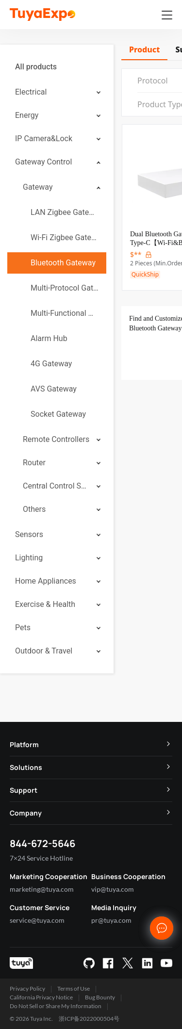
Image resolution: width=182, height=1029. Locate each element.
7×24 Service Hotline (41, 858)
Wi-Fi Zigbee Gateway (65, 237)
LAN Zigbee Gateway (65, 212)
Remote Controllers (56, 439)
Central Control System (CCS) (56, 485)
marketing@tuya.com (42, 889)
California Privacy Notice (41, 997)
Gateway (38, 187)
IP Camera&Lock (43, 138)
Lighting (29, 557)
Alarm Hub (49, 338)
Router (34, 462)
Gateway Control (43, 161)
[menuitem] (56, 67)
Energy (26, 115)
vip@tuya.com (112, 889)
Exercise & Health (45, 604)
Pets (23, 627)
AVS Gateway (54, 388)
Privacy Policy (27, 988)
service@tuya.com (37, 920)
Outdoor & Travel (43, 650)
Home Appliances (45, 581)
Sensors (29, 534)
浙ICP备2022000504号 (89, 1018)
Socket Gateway (58, 414)
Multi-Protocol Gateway (65, 288)
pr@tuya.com (111, 920)
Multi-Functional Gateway (65, 313)
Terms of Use (73, 988)
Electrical (31, 92)
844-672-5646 (42, 843)
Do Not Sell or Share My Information (55, 1006)
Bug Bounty (100, 997)
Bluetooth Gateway (63, 262)
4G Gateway (51, 363)
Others (34, 509)
